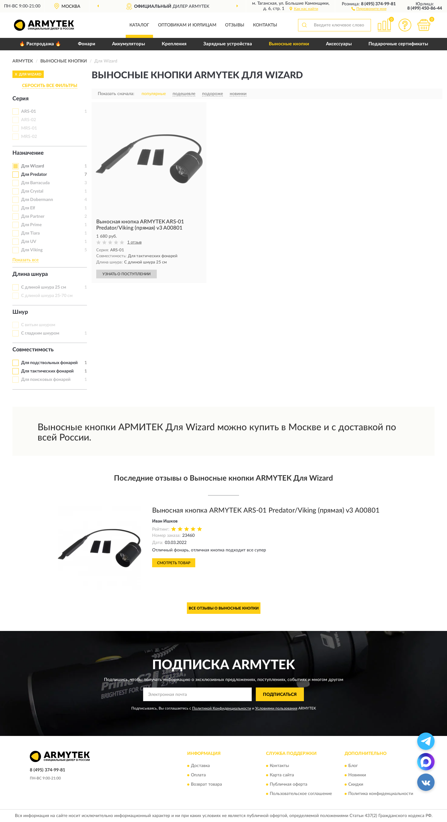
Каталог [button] (139, 25)
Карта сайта (282, 775)
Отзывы (234, 25)
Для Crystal (32, 191)
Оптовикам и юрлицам (187, 25)
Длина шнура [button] (30, 274)
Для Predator (34, 174)
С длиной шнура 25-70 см (47, 296)
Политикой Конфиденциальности (221, 708)
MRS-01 (29, 128)
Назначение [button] (28, 153)
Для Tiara (30, 233)
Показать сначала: (116, 94)
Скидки (355, 784)
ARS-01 (28, 111)
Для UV (28, 242)
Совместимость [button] (33, 350)
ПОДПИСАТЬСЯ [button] (280, 694)
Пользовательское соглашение (301, 794)
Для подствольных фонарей (49, 363)
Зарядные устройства (227, 44)
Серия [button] (20, 99)
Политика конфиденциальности (380, 794)
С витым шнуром (38, 325)
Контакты (265, 25)
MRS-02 (29, 137)
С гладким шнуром (40, 333)
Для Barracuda (35, 183)
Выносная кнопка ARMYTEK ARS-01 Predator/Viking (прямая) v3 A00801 (266, 510)
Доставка (200, 766)
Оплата (198, 775)
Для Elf (28, 208)
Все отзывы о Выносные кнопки (224, 608)
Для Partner (32, 216)
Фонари (86, 44)
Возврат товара (206, 784)
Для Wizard (32, 166)
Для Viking (32, 250)
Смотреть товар (173, 563)
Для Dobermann (37, 200)
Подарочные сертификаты (398, 44)
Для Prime (31, 225)
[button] (368, 8)
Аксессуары (339, 44)
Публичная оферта (288, 784)
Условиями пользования (276, 708)
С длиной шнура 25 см (43, 287)
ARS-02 (28, 120)
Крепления (174, 44)
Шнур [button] (20, 312)
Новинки (357, 775)
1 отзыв (134, 242)
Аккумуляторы (128, 44)
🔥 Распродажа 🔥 (40, 44)
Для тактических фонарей (47, 371)
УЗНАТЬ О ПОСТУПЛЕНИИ (126, 274)
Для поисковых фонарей (45, 379)
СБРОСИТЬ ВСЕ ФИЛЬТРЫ (49, 86)
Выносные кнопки (289, 44)
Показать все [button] (25, 260)
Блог (353, 766)
